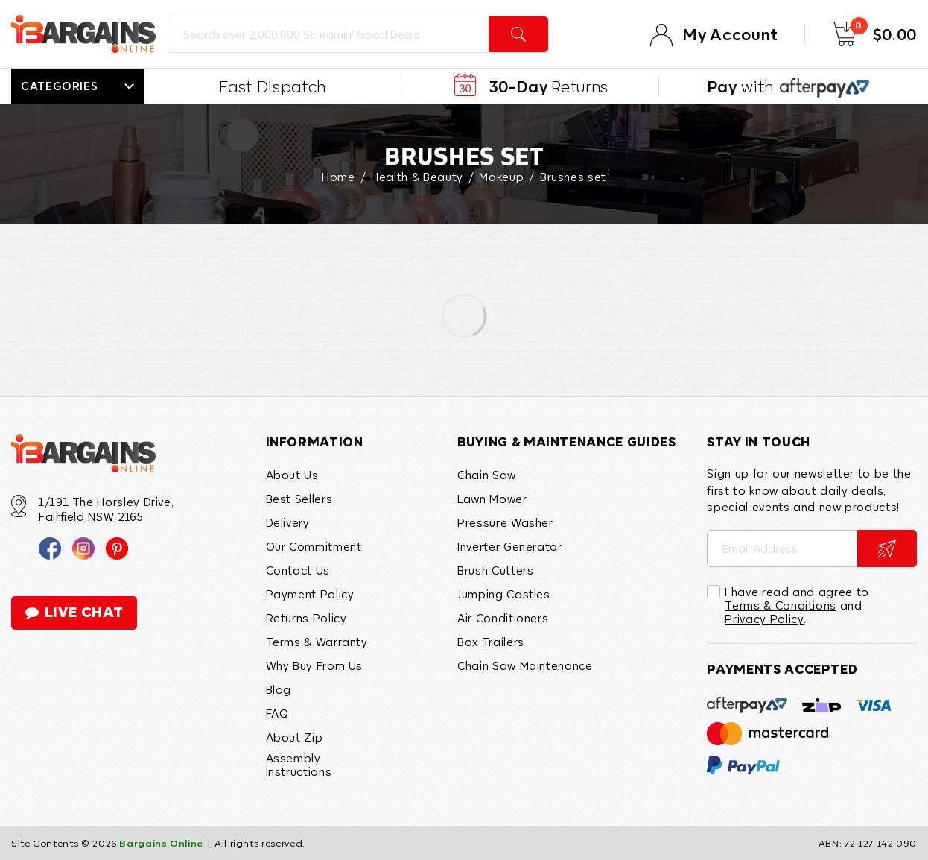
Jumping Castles (503, 594)
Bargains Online (161, 843)
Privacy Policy (764, 618)
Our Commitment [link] (314, 546)
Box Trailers (490, 641)
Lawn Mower (492, 498)
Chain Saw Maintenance (524, 665)
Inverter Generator (509, 546)
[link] (50, 547)
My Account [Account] (730, 34)
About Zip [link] (294, 737)
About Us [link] (292, 474)
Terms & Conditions (780, 605)
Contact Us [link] (298, 570)
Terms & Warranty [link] (317, 641)
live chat (74, 612)
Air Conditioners (502, 618)
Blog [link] (279, 689)
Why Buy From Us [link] (314, 665)
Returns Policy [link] (306, 618)
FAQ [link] (277, 713)
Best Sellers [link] (299, 498)
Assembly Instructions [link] (299, 764)
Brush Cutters (495, 570)
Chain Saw (486, 474)
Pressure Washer (505, 522)
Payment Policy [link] (310, 594)
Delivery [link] (288, 522)
